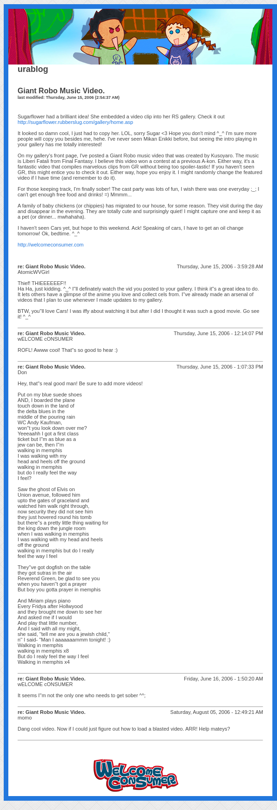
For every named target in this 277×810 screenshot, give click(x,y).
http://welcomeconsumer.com (50, 244)
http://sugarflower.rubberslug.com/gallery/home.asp (75, 122)
